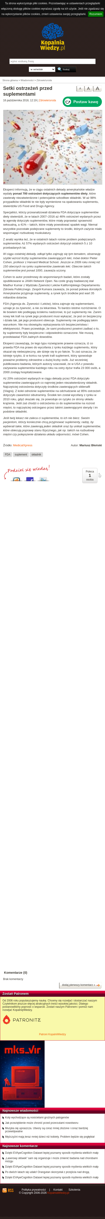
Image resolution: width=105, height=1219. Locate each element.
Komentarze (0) (15, 972)
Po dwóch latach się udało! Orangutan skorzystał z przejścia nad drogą (47, 1172)
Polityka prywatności (34, 1189)
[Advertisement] (52, 656)
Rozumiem (95, 14)
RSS (10, 1190)
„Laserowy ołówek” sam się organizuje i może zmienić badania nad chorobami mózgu (51, 1160)
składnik (36, 454)
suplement (21, 454)
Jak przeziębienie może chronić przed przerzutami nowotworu (41, 1122)
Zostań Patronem (15, 993)
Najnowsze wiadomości (20, 1110)
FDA (7, 454)
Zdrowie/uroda (47, 100)
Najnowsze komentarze (20, 1146)
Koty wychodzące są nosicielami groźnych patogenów (37, 1117)
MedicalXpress (23, 445)
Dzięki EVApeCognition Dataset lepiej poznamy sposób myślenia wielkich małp (52, 1152)
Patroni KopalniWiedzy (52, 1034)
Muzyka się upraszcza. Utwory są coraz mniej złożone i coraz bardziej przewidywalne (46, 1130)
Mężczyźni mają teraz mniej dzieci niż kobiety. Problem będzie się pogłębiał (50, 1136)
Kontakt (58, 1189)
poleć (100, 475)
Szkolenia (74, 1189)
